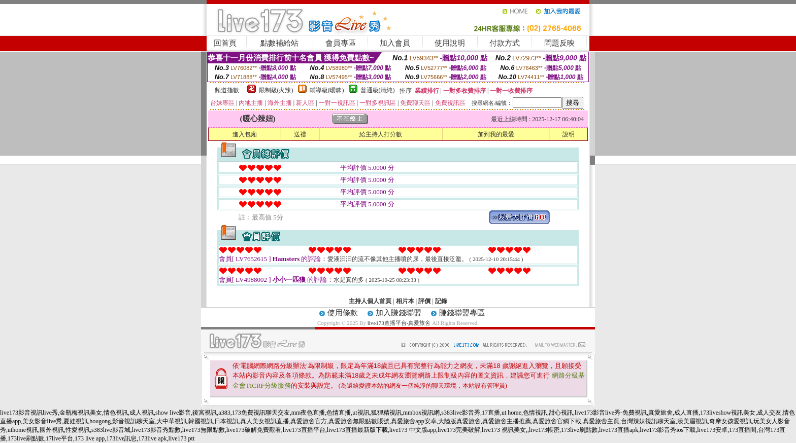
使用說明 (450, 43)
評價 (424, 301)
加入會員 (395, 43)
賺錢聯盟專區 (462, 313)
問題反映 (559, 43)
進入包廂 (245, 134)
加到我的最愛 (496, 134)
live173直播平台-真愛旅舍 (399, 323)
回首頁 (225, 43)
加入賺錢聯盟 (398, 313)
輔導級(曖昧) (327, 90)
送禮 (300, 134)
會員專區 (340, 43)
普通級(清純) (377, 90)
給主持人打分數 (380, 134)
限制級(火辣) (276, 90)
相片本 (405, 301)
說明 (568, 134)
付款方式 (504, 43)
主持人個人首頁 (370, 301)
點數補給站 (279, 43)
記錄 (441, 301)
